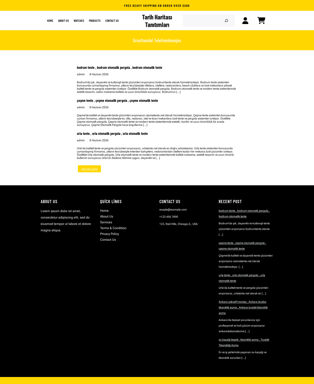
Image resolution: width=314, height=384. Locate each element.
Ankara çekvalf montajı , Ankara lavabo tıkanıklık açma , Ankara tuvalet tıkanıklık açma (243, 307)
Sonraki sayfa (89, 168)
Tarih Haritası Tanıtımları (157, 20)
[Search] (226, 20)
